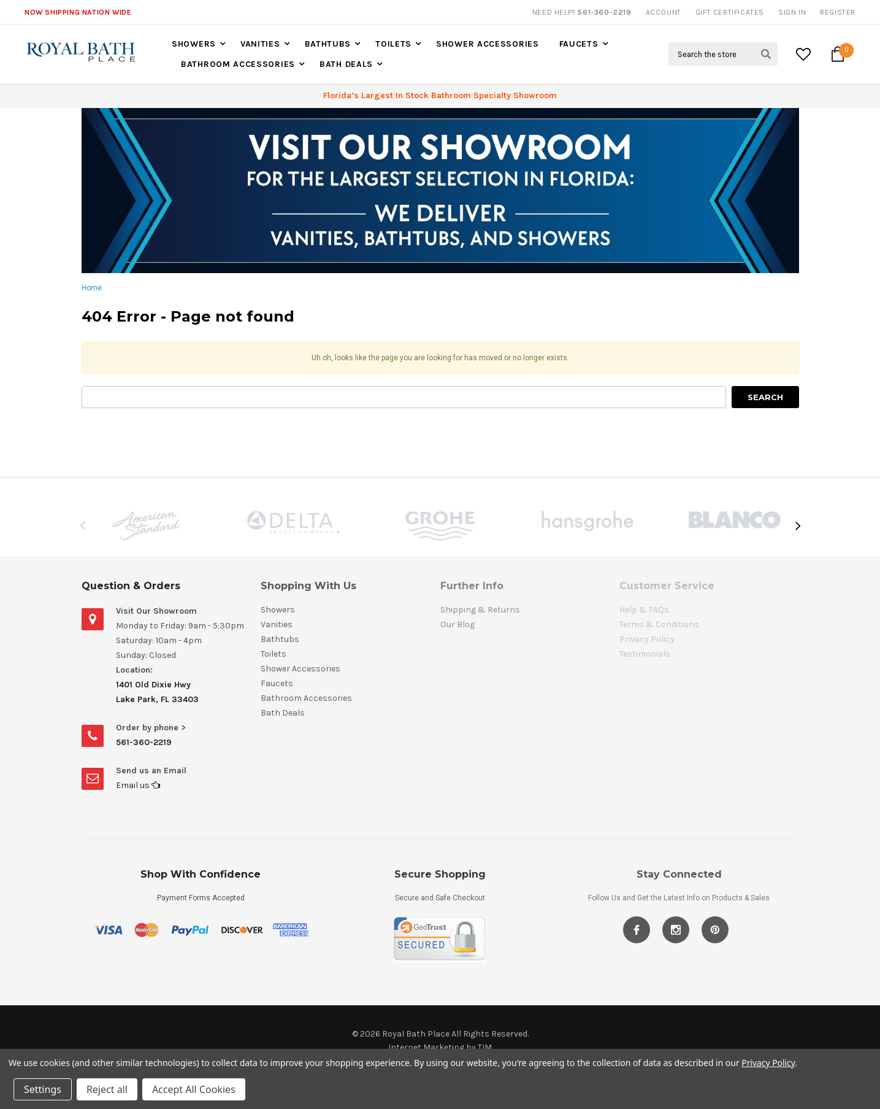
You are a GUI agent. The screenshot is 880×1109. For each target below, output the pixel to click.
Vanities (260, 44)
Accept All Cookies (193, 1089)
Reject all (107, 1089)
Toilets (393, 44)
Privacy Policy (768, 1062)
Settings (42, 1089)
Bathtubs (328, 44)
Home (92, 288)
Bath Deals (346, 64)
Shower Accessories (487, 44)
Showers (194, 44)
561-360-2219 (144, 742)
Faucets (579, 44)
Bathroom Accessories (238, 64)
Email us (138, 785)
